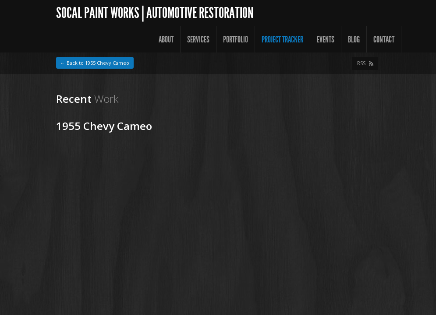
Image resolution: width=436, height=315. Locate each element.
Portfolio (235, 39)
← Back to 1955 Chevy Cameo (94, 63)
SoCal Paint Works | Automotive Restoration (154, 13)
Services (198, 39)
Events (325, 39)
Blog (354, 39)
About (166, 39)
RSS (361, 63)
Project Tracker (282, 39)
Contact (383, 39)
